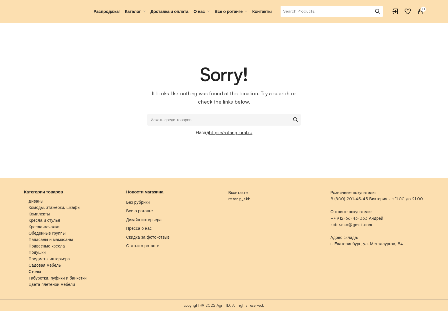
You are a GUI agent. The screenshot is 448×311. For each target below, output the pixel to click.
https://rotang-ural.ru (230, 132)
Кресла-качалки (44, 226)
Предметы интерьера (49, 258)
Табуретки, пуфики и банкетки (58, 278)
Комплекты (39, 213)
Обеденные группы (47, 233)
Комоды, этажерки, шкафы (54, 207)
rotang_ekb (239, 198)
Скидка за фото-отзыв (148, 237)
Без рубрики (138, 202)
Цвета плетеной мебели (52, 284)
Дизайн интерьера (144, 219)
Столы (35, 271)
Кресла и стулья (44, 220)
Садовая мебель (45, 265)
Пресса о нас (139, 228)
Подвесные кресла (47, 245)
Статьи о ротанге (142, 245)
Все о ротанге (139, 210)
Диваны (36, 201)
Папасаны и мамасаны (51, 239)
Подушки (37, 252)
